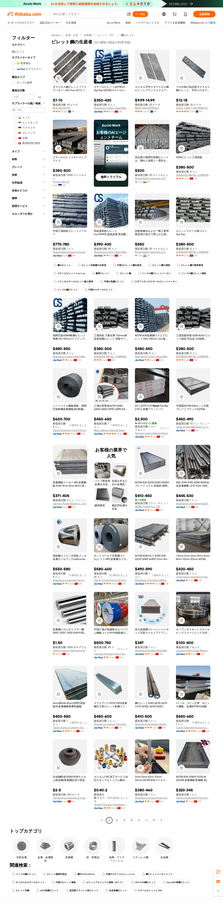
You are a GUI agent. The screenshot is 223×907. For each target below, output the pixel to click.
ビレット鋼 (123, 273)
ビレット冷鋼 (20, 890)
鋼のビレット (62, 265)
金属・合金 (71, 35)
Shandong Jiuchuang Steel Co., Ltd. (152, 724)
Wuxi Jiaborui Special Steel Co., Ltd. (111, 430)
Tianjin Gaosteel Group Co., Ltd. (193, 727)
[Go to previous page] (101, 820)
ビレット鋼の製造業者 (190, 265)
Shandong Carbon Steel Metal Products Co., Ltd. (111, 108)
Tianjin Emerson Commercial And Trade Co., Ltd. (70, 430)
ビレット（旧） (106, 35)
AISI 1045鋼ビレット (143, 882)
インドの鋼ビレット (65, 289)
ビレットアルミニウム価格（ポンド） (103, 882)
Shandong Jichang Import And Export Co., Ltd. (152, 797)
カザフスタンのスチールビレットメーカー (154, 281)
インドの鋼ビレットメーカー (154, 273)
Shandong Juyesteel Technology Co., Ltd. (70, 580)
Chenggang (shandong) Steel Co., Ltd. (193, 576)
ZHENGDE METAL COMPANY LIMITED (193, 175)
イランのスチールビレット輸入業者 (73, 281)
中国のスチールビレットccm (118, 874)
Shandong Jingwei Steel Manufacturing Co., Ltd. (152, 650)
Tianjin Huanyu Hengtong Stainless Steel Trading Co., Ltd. (70, 650)
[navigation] (28, 428)
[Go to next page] (161, 820)
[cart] (175, 14)
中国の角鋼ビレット (112, 281)
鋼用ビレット (100, 273)
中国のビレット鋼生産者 (127, 265)
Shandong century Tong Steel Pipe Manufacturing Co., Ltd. (111, 724)
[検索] (140, 14)
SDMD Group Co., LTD (147, 506)
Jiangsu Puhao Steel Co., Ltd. (69, 503)
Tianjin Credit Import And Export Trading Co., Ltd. (111, 580)
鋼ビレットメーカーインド (157, 874)
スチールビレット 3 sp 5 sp (69, 273)
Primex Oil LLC (61, 181)
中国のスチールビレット (99, 289)
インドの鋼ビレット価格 (192, 273)
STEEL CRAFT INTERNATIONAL (193, 108)
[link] (218, 872)
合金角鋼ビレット (116, 890)
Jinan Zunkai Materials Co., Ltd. (193, 426)
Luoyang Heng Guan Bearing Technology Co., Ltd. (193, 650)
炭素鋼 (88, 35)
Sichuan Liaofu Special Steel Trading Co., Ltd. (152, 433)
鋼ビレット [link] (127, 35)
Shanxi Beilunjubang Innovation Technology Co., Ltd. (70, 252)
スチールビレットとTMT (148, 890)
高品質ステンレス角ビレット (82, 890)
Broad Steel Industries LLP (150, 178)
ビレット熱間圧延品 (55, 874)
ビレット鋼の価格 (159, 265)
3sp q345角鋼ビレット (176, 882)
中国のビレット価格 (64, 882)
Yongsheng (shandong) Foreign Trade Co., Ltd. (70, 797)
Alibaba (55, 35)
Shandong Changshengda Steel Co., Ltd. (193, 503)
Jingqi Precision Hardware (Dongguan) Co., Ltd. (111, 804)
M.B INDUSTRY (61, 108)
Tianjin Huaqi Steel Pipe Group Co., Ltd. (193, 797)
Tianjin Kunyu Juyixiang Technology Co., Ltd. (70, 727)
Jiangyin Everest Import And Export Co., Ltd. (111, 653)
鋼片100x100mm (84, 874)
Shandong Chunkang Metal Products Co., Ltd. (152, 580)
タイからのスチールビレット (28, 882)
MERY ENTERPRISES (147, 108)
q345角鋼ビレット (47, 890)
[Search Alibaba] (88, 14)
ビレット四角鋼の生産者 (92, 265)
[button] (129, 14)
